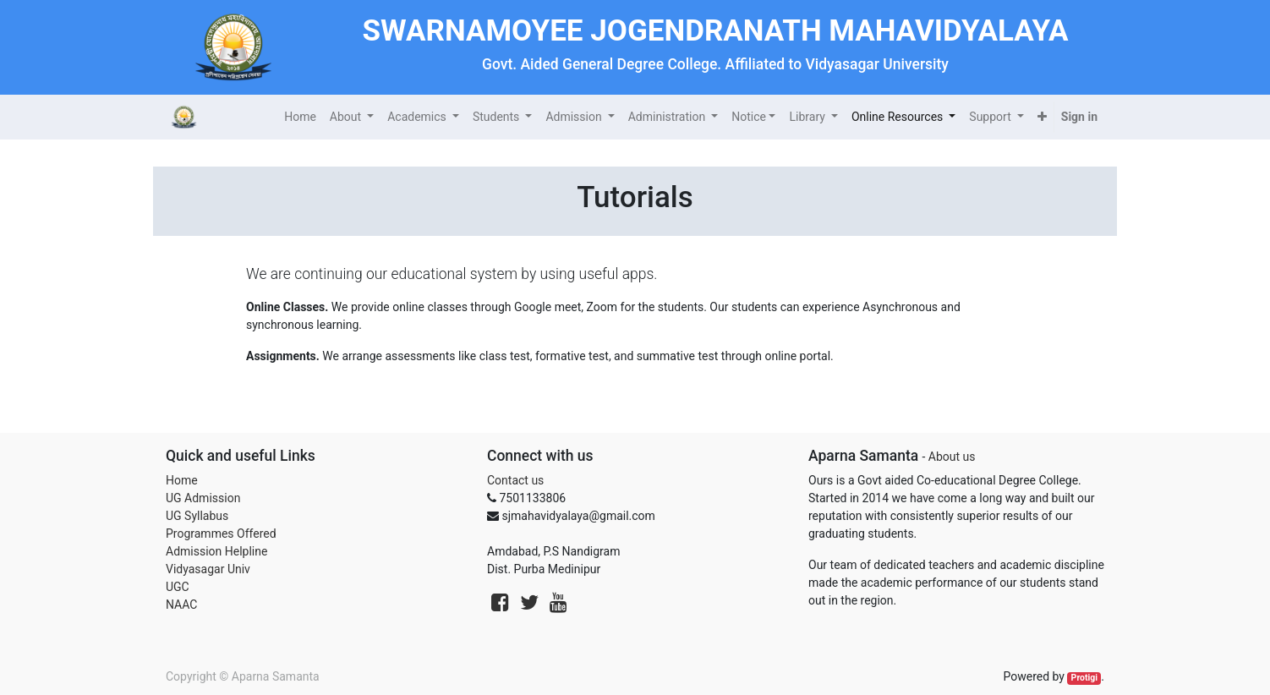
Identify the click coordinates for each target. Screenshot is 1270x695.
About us (952, 456)
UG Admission (203, 498)
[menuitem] (300, 117)
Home (182, 480)
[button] (1042, 117)
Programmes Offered (221, 533)
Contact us (515, 480)
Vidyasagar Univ (208, 569)
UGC (177, 587)
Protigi (1084, 677)
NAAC (181, 604)
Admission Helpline (216, 551)
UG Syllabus (197, 516)
